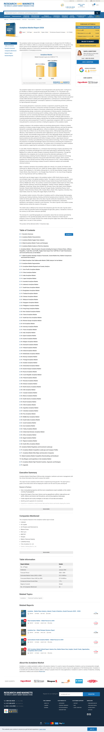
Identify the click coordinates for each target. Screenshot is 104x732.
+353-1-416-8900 (81, 5)
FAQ (86, 1)
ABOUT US (72, 1)
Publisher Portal (92, 705)
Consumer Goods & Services (81, 16)
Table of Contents (9, 45)
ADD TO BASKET (87, 41)
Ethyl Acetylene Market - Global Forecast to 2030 (41, 620)
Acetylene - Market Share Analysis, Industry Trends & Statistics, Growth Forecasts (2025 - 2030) (54, 611)
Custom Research (63, 707)
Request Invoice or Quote (88, 46)
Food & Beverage (72, 16)
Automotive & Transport (57, 16)
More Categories (91, 16)
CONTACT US (79, 1)
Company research (63, 705)
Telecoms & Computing (65, 16)
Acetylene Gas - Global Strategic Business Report (41, 630)
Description (8, 43)
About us (46, 703)
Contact (76, 703)
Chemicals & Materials (26, 16)
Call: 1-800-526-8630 (88, 58)
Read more (46, 509)
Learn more (42, 729)
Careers (46, 705)
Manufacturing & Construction (35, 16)
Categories (61, 703)
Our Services (97, 16)
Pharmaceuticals (16, 16)
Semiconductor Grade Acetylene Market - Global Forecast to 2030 (45, 639)
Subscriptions (62, 709)
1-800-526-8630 (70, 7)
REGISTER (91, 694)
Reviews (46, 707)
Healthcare (7, 16)
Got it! (92, 729)
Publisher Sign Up (92, 703)
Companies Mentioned (10, 50)
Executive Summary (10, 48)
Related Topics (8, 53)
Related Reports (9, 55)
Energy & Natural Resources (46, 16)
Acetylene (23, 598)
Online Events (91, 707)
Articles (90, 709)
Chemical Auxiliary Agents (35, 598)
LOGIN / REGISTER (95, 1)
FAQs (75, 705)
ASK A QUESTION (87, 62)
